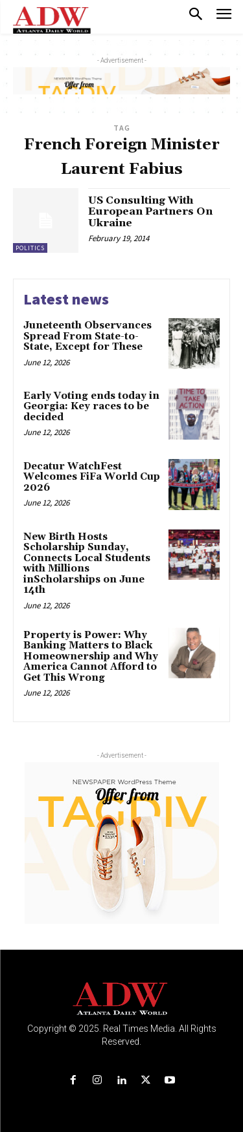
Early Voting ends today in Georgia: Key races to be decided (91, 406)
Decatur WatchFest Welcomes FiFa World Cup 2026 (91, 477)
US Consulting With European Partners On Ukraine (150, 212)
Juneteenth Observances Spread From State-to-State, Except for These (87, 336)
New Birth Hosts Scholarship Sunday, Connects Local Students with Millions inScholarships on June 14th (86, 564)
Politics (30, 248)
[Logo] (121, 999)
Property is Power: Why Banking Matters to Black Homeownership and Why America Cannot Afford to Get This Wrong (90, 656)
